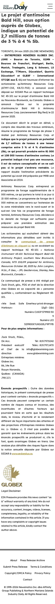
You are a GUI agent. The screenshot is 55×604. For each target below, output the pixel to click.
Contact (27, 579)
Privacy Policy (42, 573)
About (13, 560)
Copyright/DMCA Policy (18, 573)
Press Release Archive (32, 560)
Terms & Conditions (41, 566)
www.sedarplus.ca (22, 453)
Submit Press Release (15, 566)
